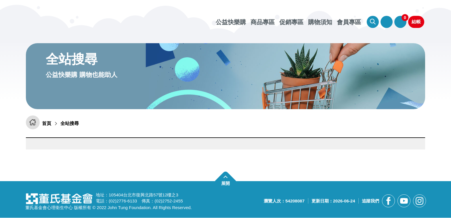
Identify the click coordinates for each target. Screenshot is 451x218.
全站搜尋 (72, 123)
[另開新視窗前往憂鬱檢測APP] (225, 76)
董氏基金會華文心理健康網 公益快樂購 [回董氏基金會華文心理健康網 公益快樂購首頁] (90, 20)
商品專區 (263, 22)
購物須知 (320, 22)
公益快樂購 (231, 22)
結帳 (416, 21)
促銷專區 (291, 22)
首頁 (48, 123)
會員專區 (387, 22)
